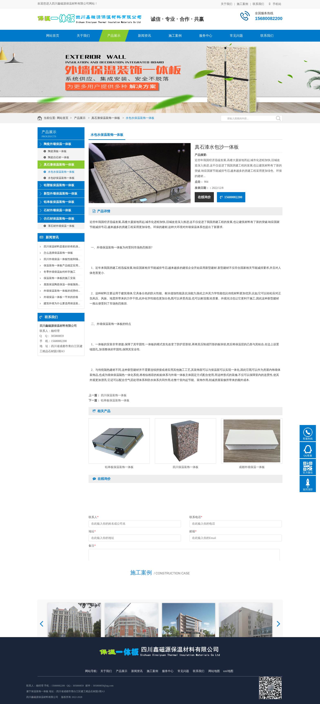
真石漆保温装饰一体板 (112, 118)
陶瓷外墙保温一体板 (57, 144)
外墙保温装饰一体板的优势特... (62, 290)
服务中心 (205, 35)
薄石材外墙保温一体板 (59, 225)
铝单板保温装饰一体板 (59, 202)
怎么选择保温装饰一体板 (58, 252)
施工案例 (242, 3)
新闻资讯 (144, 35)
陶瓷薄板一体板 (55, 151)
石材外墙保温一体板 (57, 210)
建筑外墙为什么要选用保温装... (62, 303)
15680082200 (231, 197)
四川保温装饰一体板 (114, 395)
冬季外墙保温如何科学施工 (60, 271)
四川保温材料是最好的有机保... (62, 246)
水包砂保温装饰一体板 (59, 177)
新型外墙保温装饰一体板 (60, 193)
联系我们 (258, 3)
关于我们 (226, 3)
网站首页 (52, 35)
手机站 (275, 3)
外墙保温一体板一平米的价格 (61, 297)
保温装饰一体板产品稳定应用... (62, 265)
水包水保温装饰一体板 (146, 118)
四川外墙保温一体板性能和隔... (62, 259)
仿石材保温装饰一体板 (59, 218)
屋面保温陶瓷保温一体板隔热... (62, 284)
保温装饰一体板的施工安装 (60, 278)
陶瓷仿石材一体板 (56, 157)
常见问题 (236, 35)
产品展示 (113, 35)
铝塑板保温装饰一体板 (59, 185)
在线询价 (204, 197)
